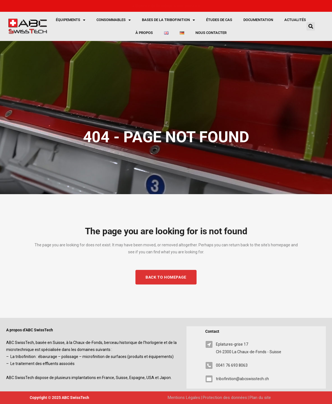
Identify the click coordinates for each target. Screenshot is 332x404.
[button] (310, 26)
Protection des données (225, 397)
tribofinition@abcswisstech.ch (242, 379)
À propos (144, 33)
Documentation (258, 20)
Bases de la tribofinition (168, 20)
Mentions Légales (184, 397)
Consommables (113, 20)
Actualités (295, 20)
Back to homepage (166, 277)
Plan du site (260, 397)
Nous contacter (211, 33)
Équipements (70, 20)
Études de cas (219, 20)
